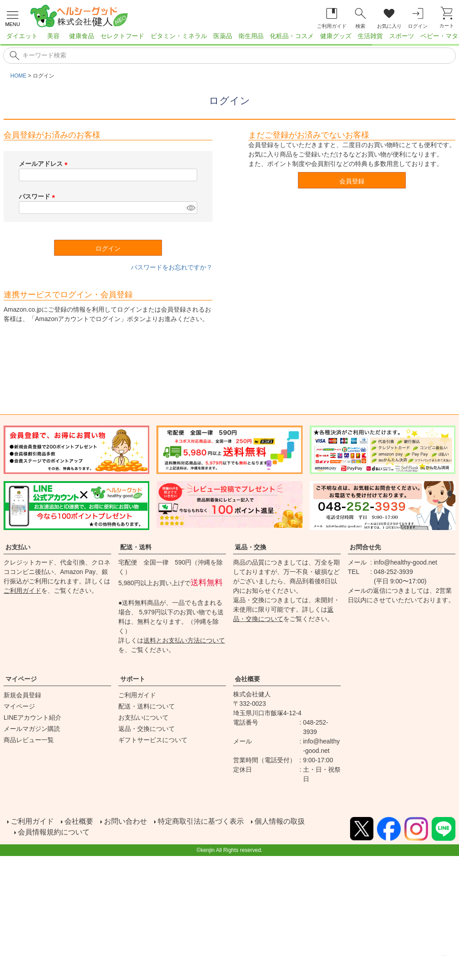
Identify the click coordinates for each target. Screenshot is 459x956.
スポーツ (401, 35)
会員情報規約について (54, 832)
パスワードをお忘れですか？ (171, 267)
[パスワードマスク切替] (190, 207)
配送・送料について (146, 706)
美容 (53, 35)
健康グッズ (335, 35)
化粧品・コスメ (292, 35)
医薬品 (222, 35)
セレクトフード (122, 35)
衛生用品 (251, 35)
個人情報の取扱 (280, 821)
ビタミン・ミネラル (179, 35)
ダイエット (22, 35)
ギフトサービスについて (152, 739)
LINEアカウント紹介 (32, 717)
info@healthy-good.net (405, 562)
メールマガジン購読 (32, 728)
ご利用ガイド (22, 590)
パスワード (38, 196)
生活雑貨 (370, 35)
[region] (229, 38)
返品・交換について (146, 728)
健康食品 (81, 35)
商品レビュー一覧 (29, 739)
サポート (132, 678)
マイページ (21, 678)
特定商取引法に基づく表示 (201, 821)
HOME (18, 76)
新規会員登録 (22, 695)
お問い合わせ (125, 821)
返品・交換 (250, 547)
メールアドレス (45, 163)
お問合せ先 (365, 547)
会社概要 (247, 678)
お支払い (17, 547)
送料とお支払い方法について (184, 640)
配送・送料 (136, 547)
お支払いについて (143, 717)
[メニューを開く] (12, 17)
